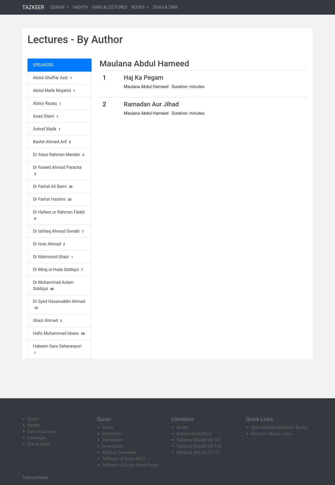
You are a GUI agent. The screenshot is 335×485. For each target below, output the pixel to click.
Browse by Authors (194, 433)
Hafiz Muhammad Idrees (59, 333)
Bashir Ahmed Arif (52, 142)
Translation (112, 439)
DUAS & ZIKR (165, 7)
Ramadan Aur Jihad (151, 104)
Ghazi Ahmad (48, 320)
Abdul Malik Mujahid (54, 90)
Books (182, 427)
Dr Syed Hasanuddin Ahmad (59, 304)
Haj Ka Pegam (144, 77)
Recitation (111, 433)
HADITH (80, 7)
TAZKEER (33, 7)
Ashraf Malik (47, 129)
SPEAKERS (43, 64)
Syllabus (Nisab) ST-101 (199, 452)
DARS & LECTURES (109, 7)
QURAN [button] (58, 7)
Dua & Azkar (38, 444)
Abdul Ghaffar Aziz (53, 77)
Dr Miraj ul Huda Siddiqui (58, 269)
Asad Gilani (46, 116)
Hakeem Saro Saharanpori (57, 349)
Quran (32, 419)
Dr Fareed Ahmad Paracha (57, 170)
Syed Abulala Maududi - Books (279, 427)
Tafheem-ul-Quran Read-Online (130, 465)
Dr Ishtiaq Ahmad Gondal (59, 231)
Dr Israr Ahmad (49, 244)
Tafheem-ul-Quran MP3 (123, 458)
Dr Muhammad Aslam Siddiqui (53, 285)
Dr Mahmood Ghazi (53, 256)
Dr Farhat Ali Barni (53, 186)
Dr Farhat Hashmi (53, 199)
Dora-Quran (112, 446)
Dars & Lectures (42, 431)
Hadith (33, 425)
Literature (36, 437)
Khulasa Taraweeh (119, 452)
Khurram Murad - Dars (271, 433)
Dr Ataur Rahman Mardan (59, 154)
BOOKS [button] (138, 7)
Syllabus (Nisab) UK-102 (199, 446)
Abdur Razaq (47, 103)
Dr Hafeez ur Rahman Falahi (59, 215)
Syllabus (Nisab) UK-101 (199, 439)
